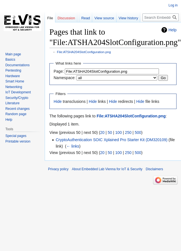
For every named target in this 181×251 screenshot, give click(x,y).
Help (172, 30)
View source (98, 29)
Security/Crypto (16, 98)
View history (122, 29)
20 (102, 132)
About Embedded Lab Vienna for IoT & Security (107, 169)
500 (138, 132)
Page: (59, 71)
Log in (173, 5)
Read (79, 29)
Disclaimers (154, 169)
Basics (10, 59)
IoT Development (18, 92)
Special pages (15, 136)
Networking (13, 87)
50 (110, 132)
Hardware (12, 76)
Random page (15, 114)
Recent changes (17, 109)
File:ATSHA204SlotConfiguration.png (84, 52)
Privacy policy (58, 169)
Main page (13, 54)
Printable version (17, 141)
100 (118, 132)
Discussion (66, 18)
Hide (58, 101)
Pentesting (13, 70)
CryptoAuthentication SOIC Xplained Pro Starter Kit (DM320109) (111, 140)
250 (128, 132)
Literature (12, 103)
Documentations (17, 65)
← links (72, 146)
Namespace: (65, 77)
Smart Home (14, 81)
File (50, 18)
